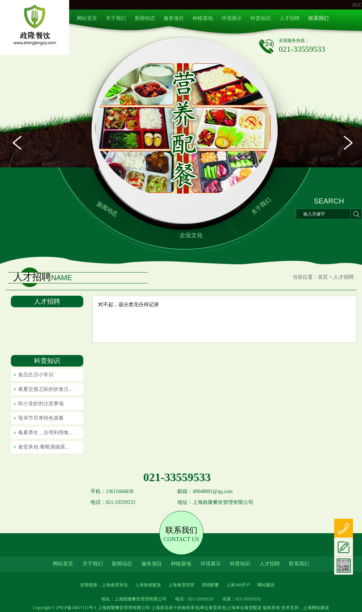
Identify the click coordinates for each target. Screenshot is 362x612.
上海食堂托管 (181, 584)
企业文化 (191, 235)
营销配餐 (210, 584)
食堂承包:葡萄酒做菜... (43, 447)
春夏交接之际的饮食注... (45, 389)
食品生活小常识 (36, 374)
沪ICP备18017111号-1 (76, 607)
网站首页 (87, 18)
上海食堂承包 (115, 584)
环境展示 (232, 18)
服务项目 (174, 18)
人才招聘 (289, 18)
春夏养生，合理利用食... (45, 432)
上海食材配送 (148, 584)
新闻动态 (145, 18)
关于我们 (116, 18)
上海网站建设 (316, 607)
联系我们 (318, 18)
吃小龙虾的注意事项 (41, 403)
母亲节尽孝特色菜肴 (41, 418)
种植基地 (203, 18)
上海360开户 (238, 584)
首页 (323, 277)
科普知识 (261, 18)
